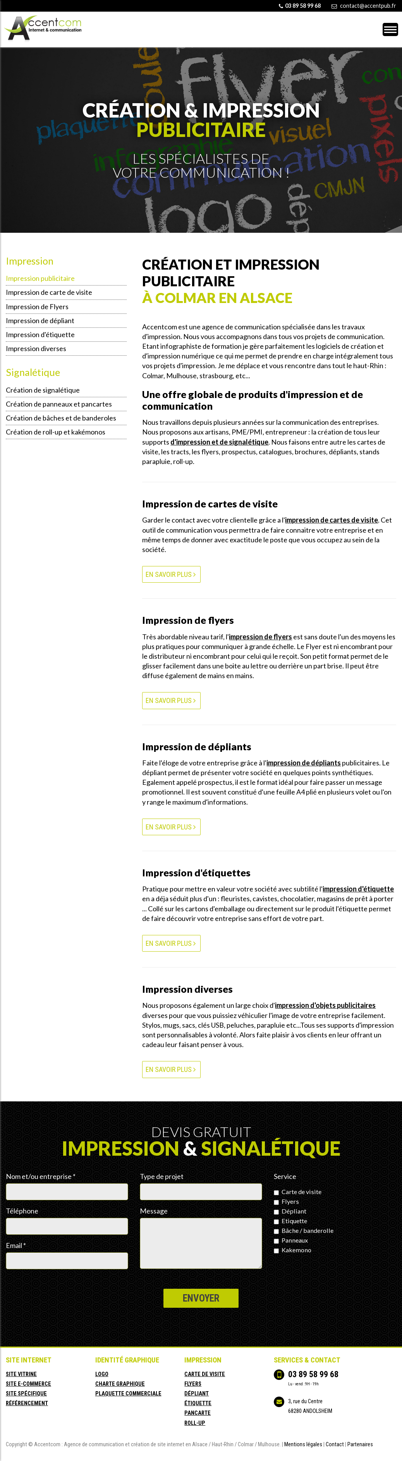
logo (101, 1374)
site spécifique (26, 1393)
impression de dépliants (303, 762)
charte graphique (120, 1384)
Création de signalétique (43, 390)
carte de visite (204, 1374)
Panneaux (291, 1239)
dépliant (196, 1393)
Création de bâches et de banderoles (61, 418)
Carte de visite (297, 1191)
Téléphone (22, 1211)
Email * (16, 1245)
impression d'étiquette (358, 889)
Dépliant (290, 1210)
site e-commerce (28, 1384)
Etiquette (290, 1220)
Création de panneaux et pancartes (59, 404)
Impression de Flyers (37, 306)
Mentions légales (303, 1444)
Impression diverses (36, 348)
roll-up (194, 1423)
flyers (192, 1384)
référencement (27, 1403)
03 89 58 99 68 (313, 1374)
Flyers (286, 1201)
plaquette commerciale (128, 1393)
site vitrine (21, 1374)
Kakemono (292, 1249)
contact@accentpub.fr (368, 5)
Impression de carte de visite (49, 292)
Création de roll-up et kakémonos (55, 432)
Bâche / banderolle (303, 1230)
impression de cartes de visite (331, 520)
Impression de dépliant (40, 320)
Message (154, 1211)
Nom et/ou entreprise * (41, 1176)
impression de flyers (260, 636)
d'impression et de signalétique (219, 442)
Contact (335, 1444)
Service (285, 1176)
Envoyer (201, 1298)
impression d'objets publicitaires (325, 1005)
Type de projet (162, 1176)
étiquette (197, 1403)
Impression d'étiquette (40, 334)
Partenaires (360, 1444)
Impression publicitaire (40, 278)
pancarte (197, 1413)
